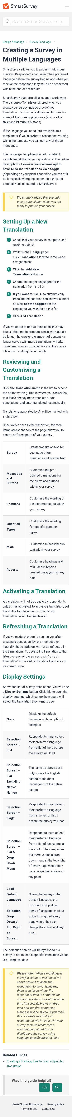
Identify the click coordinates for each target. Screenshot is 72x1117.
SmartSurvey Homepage (27, 1104)
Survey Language (40, 41)
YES (44, 1087)
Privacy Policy (55, 1104)
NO (57, 1087)
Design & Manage (13, 41)
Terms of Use (29, 1108)
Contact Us (48, 1108)
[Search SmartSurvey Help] (36, 21)
